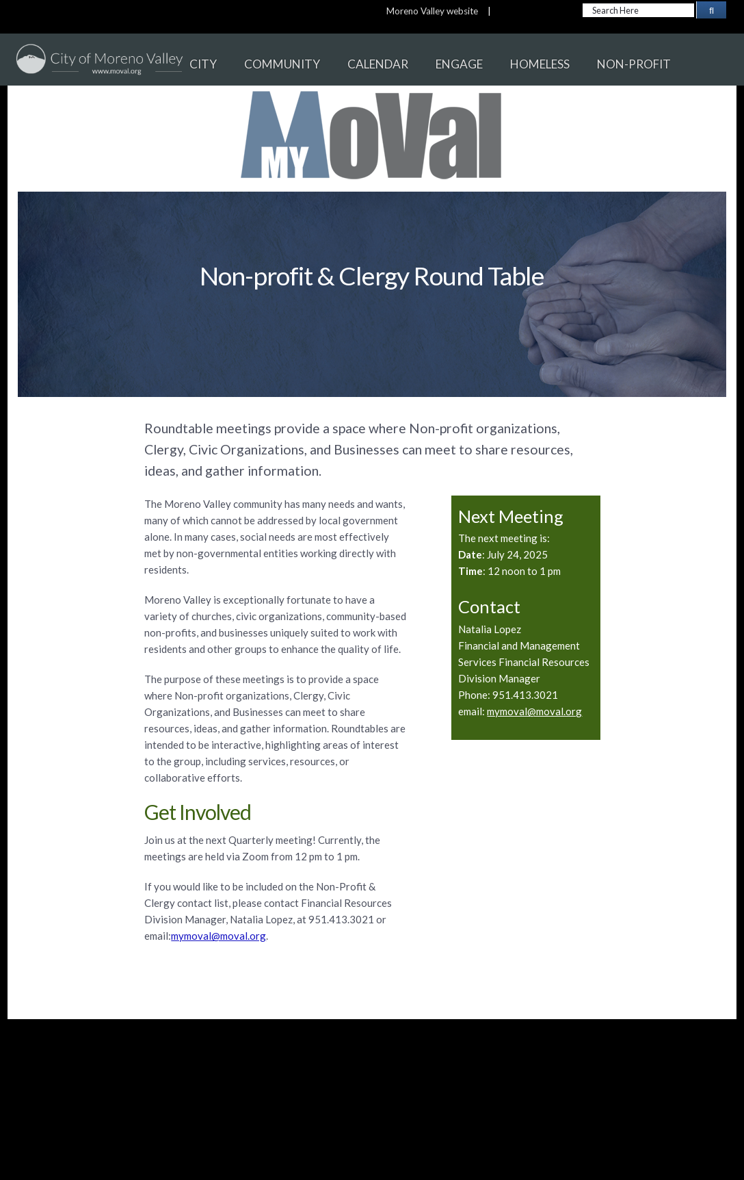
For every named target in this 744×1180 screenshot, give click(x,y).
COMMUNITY (282, 64)
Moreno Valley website (432, 10)
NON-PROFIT (634, 64)
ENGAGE (459, 64)
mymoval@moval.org (534, 711)
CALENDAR (377, 64)
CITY (203, 64)
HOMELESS (540, 64)
